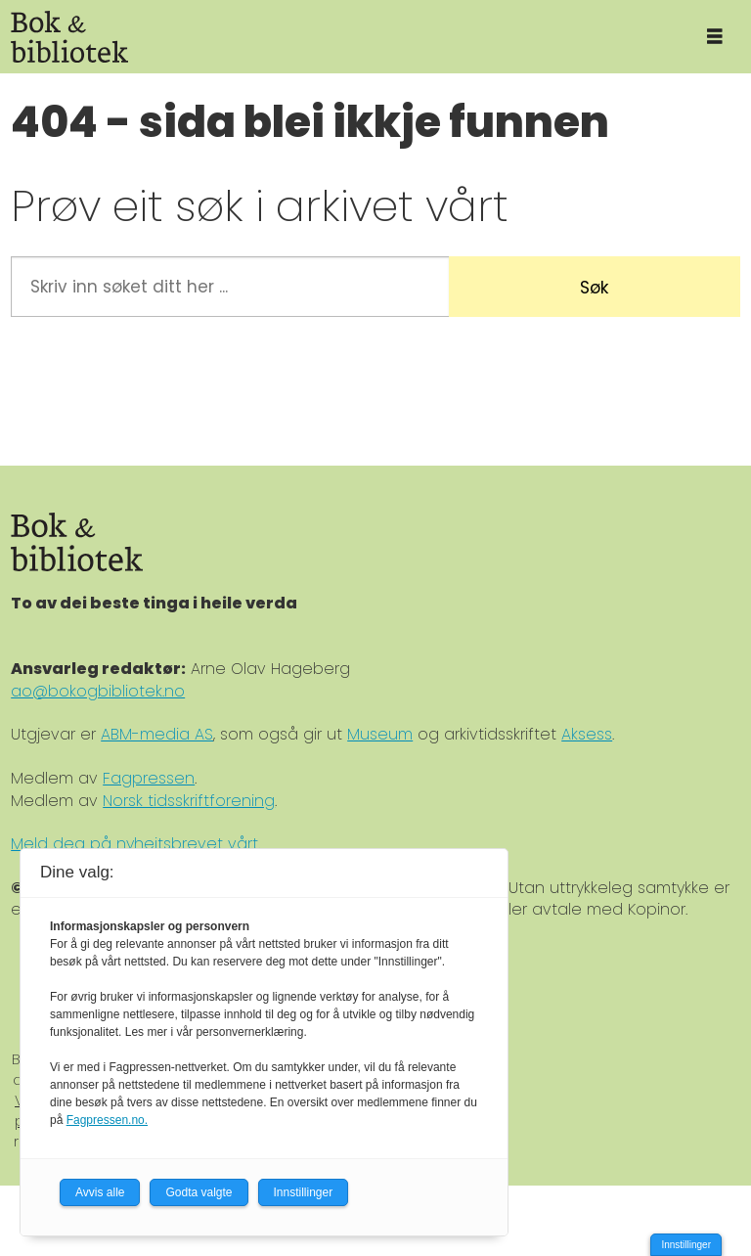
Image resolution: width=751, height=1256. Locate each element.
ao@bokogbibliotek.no (98, 691)
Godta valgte (198, 1192)
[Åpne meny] (715, 37)
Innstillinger (686, 1244)
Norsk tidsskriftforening (189, 800)
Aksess (586, 734)
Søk (594, 287)
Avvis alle (99, 1192)
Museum (380, 734)
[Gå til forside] (69, 37)
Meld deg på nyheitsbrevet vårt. (135, 843)
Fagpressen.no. (107, 1120)
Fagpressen (149, 778)
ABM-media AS (157, 734)
